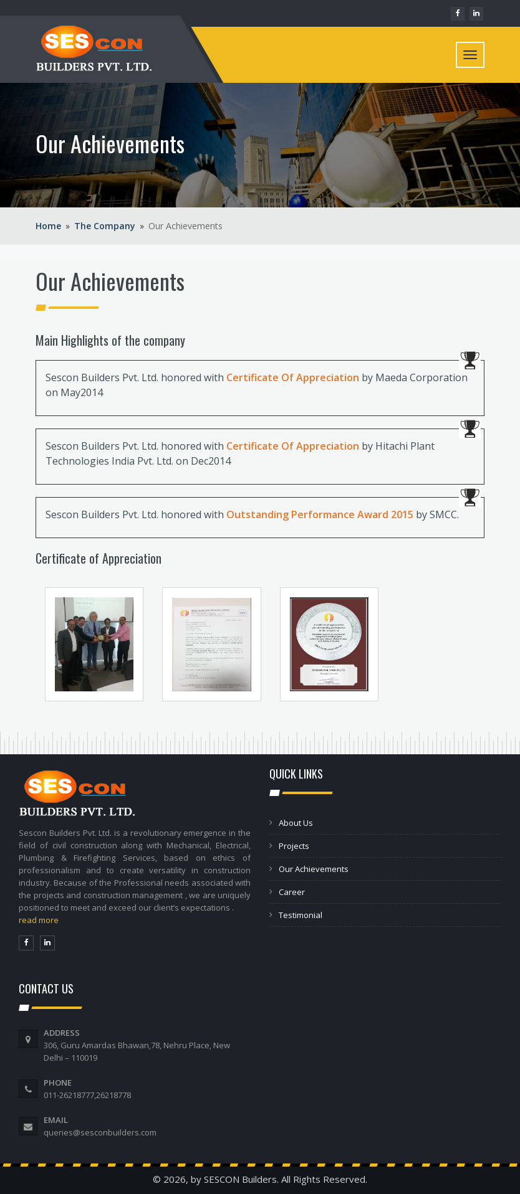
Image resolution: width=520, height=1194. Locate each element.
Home (48, 226)
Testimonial (300, 915)
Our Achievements (314, 868)
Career (292, 892)
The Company (104, 226)
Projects (294, 845)
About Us (296, 822)
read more (39, 920)
